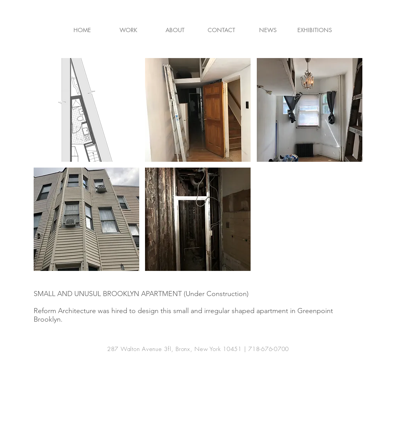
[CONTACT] (221, 30)
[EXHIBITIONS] (314, 30)
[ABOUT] (174, 30)
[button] (86, 110)
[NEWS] (267, 30)
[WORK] (128, 30)
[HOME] (82, 30)
